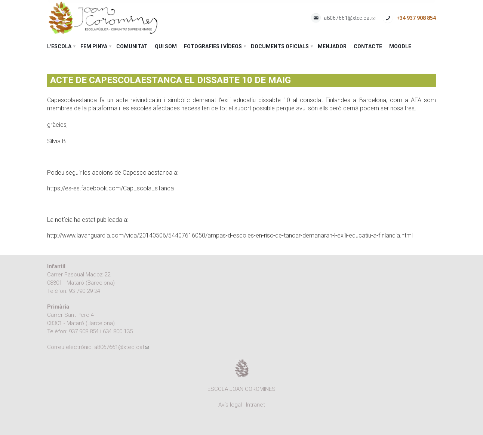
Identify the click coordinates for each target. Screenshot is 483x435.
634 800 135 (118, 331)
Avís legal (230, 404)
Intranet (255, 404)
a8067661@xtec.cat (349, 18)
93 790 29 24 (84, 291)
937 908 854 (84, 331)
